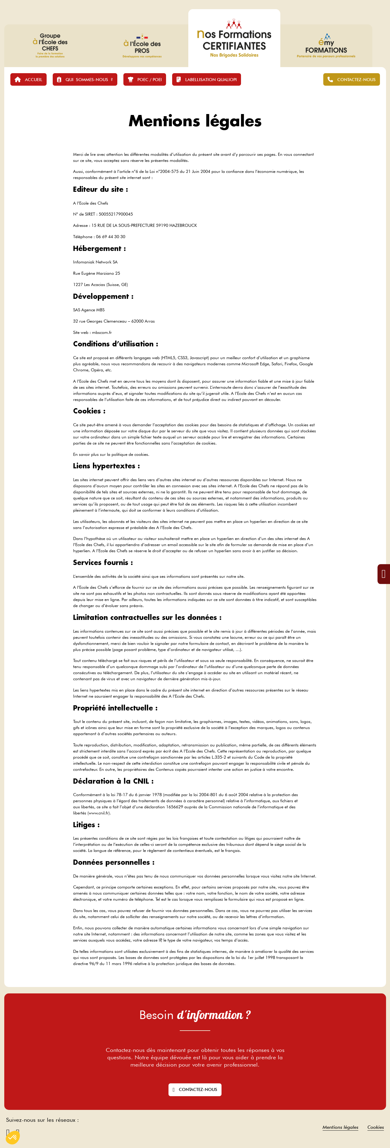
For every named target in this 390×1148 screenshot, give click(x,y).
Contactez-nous (195, 1090)
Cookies (375, 1127)
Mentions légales (340, 1127)
